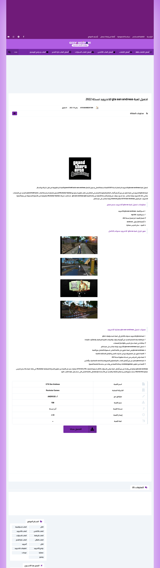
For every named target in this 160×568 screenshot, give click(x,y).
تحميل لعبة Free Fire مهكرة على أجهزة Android (25, 146)
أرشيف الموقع (93, 37)
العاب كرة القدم (21, 114)
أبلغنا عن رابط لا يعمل (107, 37)
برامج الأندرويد (38, 123)
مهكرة (41, 127)
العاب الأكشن (38, 105)
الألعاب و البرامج (80, 44)
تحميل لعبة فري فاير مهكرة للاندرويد (27, 155)
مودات (24, 127)
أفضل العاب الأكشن (106, 52)
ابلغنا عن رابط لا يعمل (41, 540)
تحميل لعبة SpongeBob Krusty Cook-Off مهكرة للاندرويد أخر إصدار (25, 182)
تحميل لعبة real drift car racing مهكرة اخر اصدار (25, 164)
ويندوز (41, 131)
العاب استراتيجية (21, 101)
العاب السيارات (21, 110)
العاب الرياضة (38, 110)
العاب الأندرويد (22, 105)
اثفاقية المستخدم (138, 37)
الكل (41, 101)
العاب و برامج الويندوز (39, 52)
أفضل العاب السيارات (84, 52)
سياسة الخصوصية (123, 37)
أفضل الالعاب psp (144, 52)
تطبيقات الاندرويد (21, 123)
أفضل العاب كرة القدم (61, 52)
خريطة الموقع (43, 544)
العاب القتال (39, 114)
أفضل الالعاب (125, 52)
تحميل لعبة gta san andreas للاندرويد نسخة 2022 (115, 99)
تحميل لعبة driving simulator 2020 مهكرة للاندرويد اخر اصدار (25, 172)
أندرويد (24, 118)
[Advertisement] (80, 17)
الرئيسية (150, 37)
